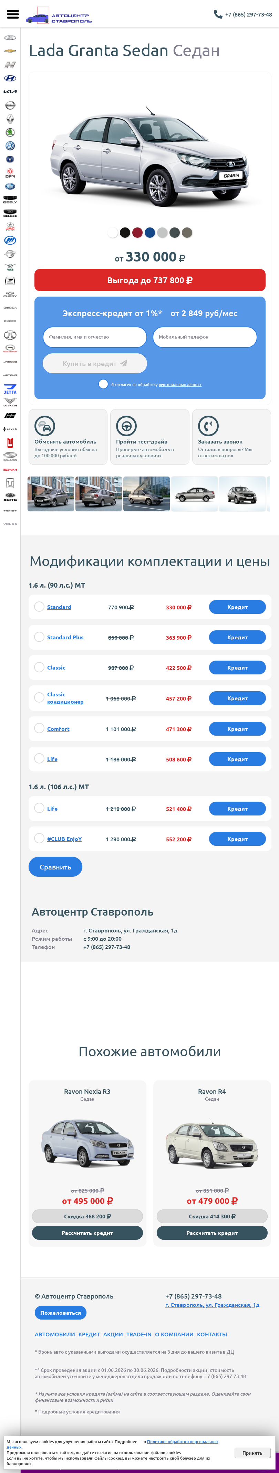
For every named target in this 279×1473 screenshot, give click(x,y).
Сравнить (55, 866)
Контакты (212, 1334)
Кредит (89, 1334)
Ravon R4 (212, 1091)
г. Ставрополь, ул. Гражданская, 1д (212, 1304)
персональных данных (180, 384)
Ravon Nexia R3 (87, 1091)
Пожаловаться (60, 1312)
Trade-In (139, 1334)
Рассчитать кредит (87, 1232)
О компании (174, 1334)
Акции (113, 1334)
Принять (252, 1453)
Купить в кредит (95, 363)
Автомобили (55, 1334)
